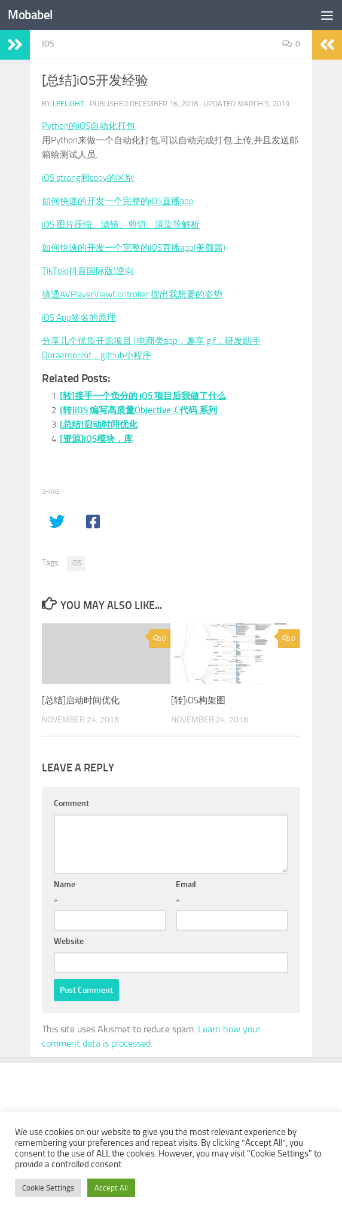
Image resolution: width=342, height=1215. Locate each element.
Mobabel (30, 14)
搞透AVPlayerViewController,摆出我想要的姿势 (132, 294)
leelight (68, 103)
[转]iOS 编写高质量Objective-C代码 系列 (138, 410)
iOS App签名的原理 (79, 317)
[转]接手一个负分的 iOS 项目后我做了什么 (143, 395)
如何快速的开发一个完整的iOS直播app (118, 201)
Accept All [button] (111, 1187)
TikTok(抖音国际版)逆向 (88, 271)
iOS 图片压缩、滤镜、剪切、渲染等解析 (121, 224)
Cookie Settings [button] (48, 1187)
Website (69, 941)
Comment (71, 803)
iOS (48, 44)
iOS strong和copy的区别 (88, 178)
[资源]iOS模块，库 (96, 438)
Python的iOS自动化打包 (88, 126)
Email (186, 884)
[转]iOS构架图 (198, 700)
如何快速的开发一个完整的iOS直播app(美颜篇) (133, 247)
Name (64, 884)
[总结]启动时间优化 (99, 424)
